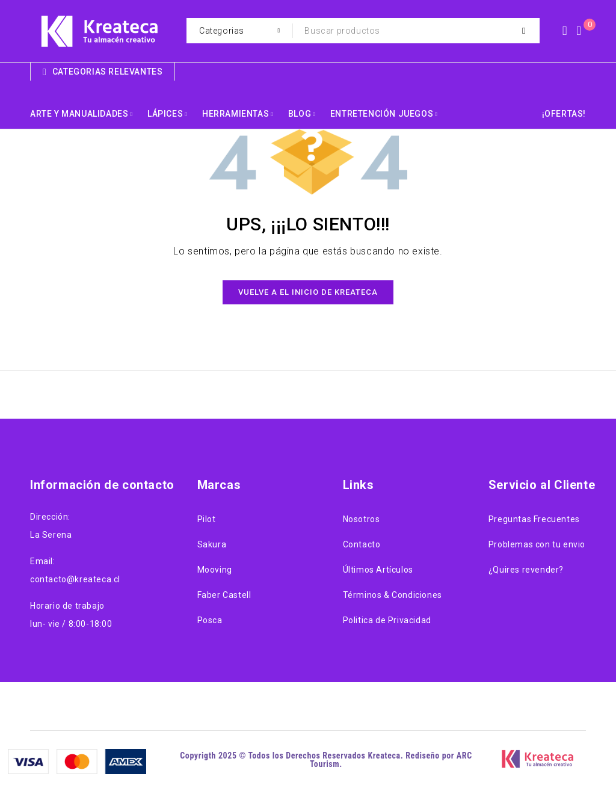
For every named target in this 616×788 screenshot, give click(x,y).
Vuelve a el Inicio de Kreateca (308, 292)
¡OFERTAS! (564, 114)
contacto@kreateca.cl (75, 579)
